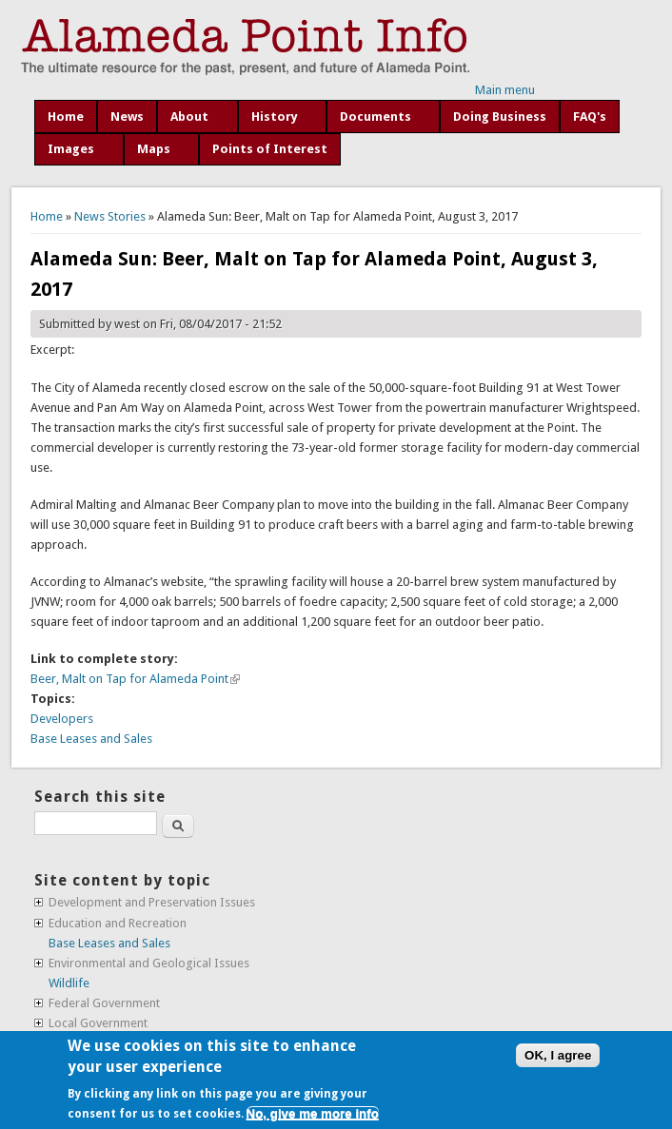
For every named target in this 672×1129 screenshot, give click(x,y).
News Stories (110, 216)
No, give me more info (313, 1113)
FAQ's (589, 116)
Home (66, 116)
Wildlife (69, 983)
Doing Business (499, 116)
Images (71, 149)
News (127, 116)
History (274, 116)
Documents (375, 116)
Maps (153, 149)
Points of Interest (269, 149)
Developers (61, 718)
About (189, 116)
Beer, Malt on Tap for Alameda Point (135, 679)
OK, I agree (557, 1055)
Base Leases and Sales (91, 738)
